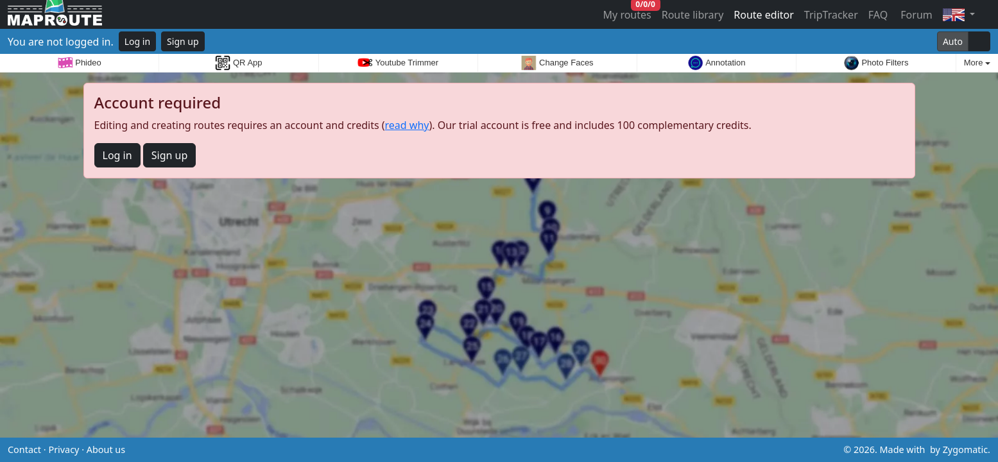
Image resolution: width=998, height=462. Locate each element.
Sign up (182, 41)
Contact (24, 449)
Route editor (764, 15)
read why (407, 125)
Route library (693, 15)
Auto (953, 41)
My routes (628, 12)
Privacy (63, 449)
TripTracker (831, 15)
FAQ (878, 15)
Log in (137, 41)
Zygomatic (965, 449)
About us (106, 449)
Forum (915, 15)
